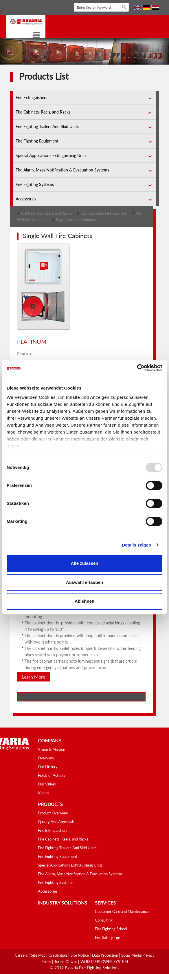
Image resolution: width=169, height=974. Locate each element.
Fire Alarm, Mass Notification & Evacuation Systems (62, 169)
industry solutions (62, 902)
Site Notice (80, 955)
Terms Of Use (66, 961)
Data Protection (105, 955)
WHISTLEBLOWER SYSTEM (104, 961)
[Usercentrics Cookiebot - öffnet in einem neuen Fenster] (137, 368)
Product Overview (53, 813)
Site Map (38, 955)
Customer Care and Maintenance (122, 911)
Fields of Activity (52, 775)
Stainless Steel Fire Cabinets (103, 213)
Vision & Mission (51, 749)
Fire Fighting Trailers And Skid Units (47, 126)
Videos (43, 792)
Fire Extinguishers (31, 97)
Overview (46, 758)
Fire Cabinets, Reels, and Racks (43, 111)
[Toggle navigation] (32, 36)
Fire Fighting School (111, 929)
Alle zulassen (84, 563)
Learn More (33, 676)
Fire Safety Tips (108, 937)
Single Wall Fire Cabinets (76, 219)
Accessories (26, 198)
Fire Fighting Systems (35, 184)
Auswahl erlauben (84, 582)
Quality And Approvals (56, 821)
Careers (22, 955)
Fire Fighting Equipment (37, 140)
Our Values (47, 784)
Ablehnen (84, 601)
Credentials (58, 955)
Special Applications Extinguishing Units (51, 155)
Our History (48, 766)
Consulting (104, 920)
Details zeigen (136, 544)
